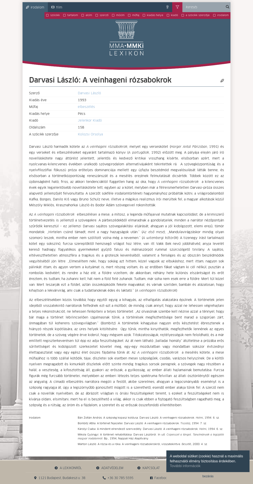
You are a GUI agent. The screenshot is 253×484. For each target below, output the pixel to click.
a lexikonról (68, 468)
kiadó (174, 15)
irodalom (35, 7)
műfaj (135, 15)
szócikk (55, 15)
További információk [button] (185, 466)
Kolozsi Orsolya (90, 134)
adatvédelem (109, 468)
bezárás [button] (207, 476)
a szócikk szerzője (198, 15)
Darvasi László (89, 93)
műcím (120, 15)
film (56, 7)
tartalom (72, 15)
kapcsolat (148, 468)
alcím (89, 15)
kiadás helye (155, 15)
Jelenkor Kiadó (90, 120)
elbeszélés (86, 107)
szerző (104, 15)
